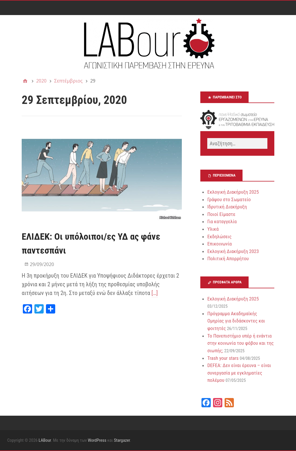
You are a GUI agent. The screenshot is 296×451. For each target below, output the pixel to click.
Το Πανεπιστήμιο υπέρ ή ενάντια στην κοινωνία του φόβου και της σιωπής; (240, 343)
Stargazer (122, 440)
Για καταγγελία (221, 221)
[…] (154, 292)
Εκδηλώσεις (219, 236)
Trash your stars (222, 358)
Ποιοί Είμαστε (221, 214)
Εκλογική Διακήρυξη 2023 (233, 251)
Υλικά (213, 229)
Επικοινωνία (219, 244)
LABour (44, 440)
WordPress (97, 440)
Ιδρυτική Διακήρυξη (227, 207)
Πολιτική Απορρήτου (228, 258)
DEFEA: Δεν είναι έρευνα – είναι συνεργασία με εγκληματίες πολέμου (239, 372)
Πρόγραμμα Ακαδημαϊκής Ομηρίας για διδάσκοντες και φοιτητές (236, 321)
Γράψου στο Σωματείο (229, 199)
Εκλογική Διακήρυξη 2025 (233, 192)
